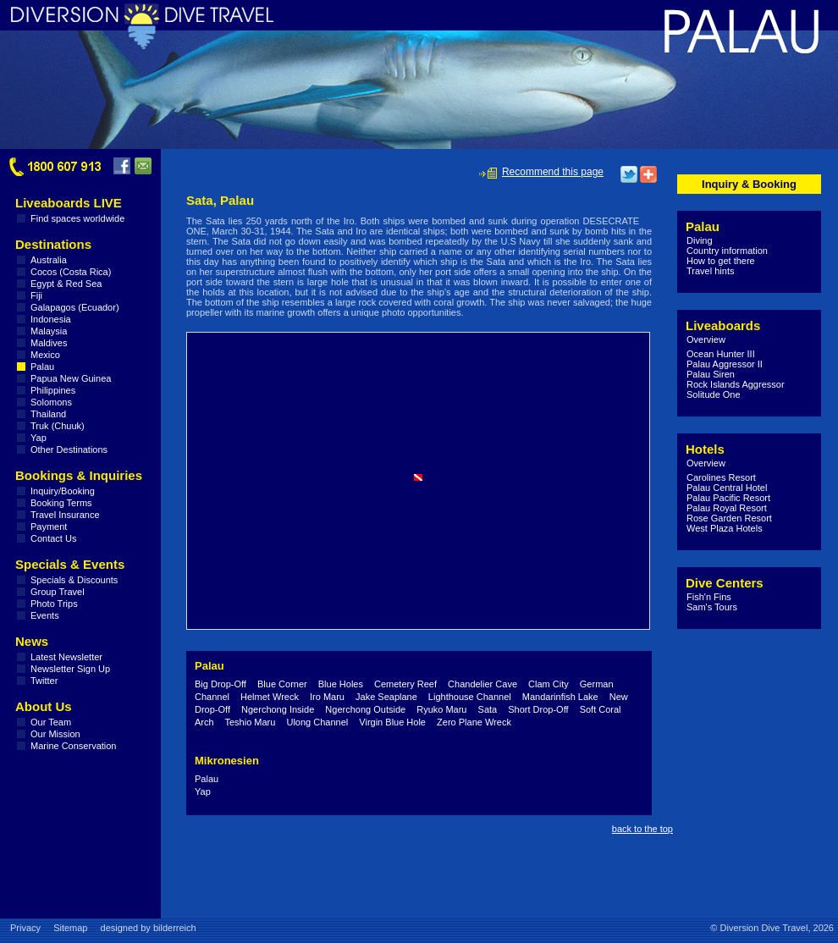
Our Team (50, 722)
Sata (488, 709)
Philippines (52, 390)
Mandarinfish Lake (560, 697)
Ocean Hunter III (720, 354)
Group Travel (57, 592)
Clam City (548, 684)
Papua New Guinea (70, 378)
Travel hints (710, 271)
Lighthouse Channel (469, 697)
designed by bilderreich (148, 928)
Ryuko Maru (441, 709)
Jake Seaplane (386, 697)
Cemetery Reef (405, 684)
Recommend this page (553, 172)
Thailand (48, 414)
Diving (699, 240)
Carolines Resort (721, 477)
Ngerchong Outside (365, 709)
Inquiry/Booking (62, 491)
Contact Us (53, 538)
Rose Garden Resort (729, 518)
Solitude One (713, 394)
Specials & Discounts (74, 580)
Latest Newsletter (66, 657)
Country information (727, 250)
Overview (705, 339)
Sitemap (70, 928)
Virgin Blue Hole (392, 722)
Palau (42, 366)
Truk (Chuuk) (57, 426)
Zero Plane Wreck (474, 722)
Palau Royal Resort (726, 508)
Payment (48, 526)
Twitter (44, 681)
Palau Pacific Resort (728, 498)
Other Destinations (69, 449)
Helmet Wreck (269, 697)
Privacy (25, 928)
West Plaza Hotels (724, 528)
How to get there (720, 261)
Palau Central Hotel (726, 488)
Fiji (36, 295)
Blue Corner (282, 684)
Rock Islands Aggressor (735, 384)
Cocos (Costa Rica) (70, 272)
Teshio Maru (249, 722)
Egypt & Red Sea (66, 283)
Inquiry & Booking (749, 184)
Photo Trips (54, 603)
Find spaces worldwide (77, 218)
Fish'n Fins (708, 597)
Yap (38, 438)
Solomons (51, 402)
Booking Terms (61, 503)
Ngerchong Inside (277, 709)
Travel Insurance (65, 515)
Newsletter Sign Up (70, 669)
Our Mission (55, 734)
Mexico (45, 355)
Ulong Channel (317, 722)
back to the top (642, 829)
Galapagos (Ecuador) (74, 307)
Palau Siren (710, 374)
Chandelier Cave (482, 684)
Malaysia (48, 331)
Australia (48, 260)
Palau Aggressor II (724, 364)
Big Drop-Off (220, 684)
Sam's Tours (711, 607)
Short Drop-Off (538, 709)
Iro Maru (327, 697)
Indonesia (50, 319)
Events (44, 615)
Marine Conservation (73, 746)
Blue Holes (340, 684)
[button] (418, 477)
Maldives (48, 343)
